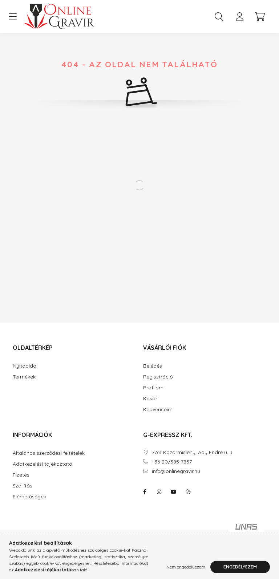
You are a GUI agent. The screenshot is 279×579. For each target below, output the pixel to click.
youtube (173, 492)
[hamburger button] (12, 16)
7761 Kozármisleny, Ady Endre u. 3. (193, 452)
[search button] (219, 16)
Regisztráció (158, 377)
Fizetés (21, 475)
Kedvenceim (158, 409)
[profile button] (239, 16)
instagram (159, 492)
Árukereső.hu (120, 548)
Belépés (152, 366)
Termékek (24, 377)
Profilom (153, 388)
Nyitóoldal (25, 366)
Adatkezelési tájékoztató (42, 464)
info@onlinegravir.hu (176, 471)
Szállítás (22, 486)
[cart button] (259, 16)
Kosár (150, 399)
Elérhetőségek (29, 497)
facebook (144, 492)
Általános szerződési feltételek (49, 453)
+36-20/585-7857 (172, 462)
